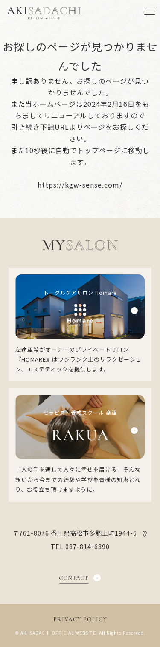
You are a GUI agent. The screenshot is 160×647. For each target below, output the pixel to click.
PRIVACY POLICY (80, 619)
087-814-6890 (87, 546)
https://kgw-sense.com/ (80, 185)
